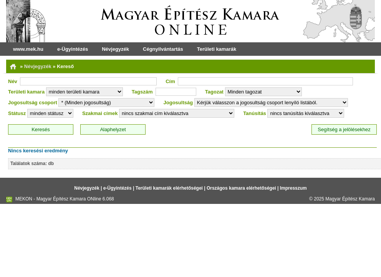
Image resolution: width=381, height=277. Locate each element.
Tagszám (142, 92)
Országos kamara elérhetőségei (241, 188)
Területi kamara (26, 92)
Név (12, 81)
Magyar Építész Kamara (350, 199)
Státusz (17, 113)
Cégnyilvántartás (163, 49)
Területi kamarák (216, 49)
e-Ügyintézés (72, 49)
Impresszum (293, 188)
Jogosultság (178, 102)
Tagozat (214, 92)
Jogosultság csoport (32, 102)
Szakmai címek (100, 113)
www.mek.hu (28, 49)
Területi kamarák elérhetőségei (169, 188)
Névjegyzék (115, 49)
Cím (170, 81)
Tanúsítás (254, 113)
